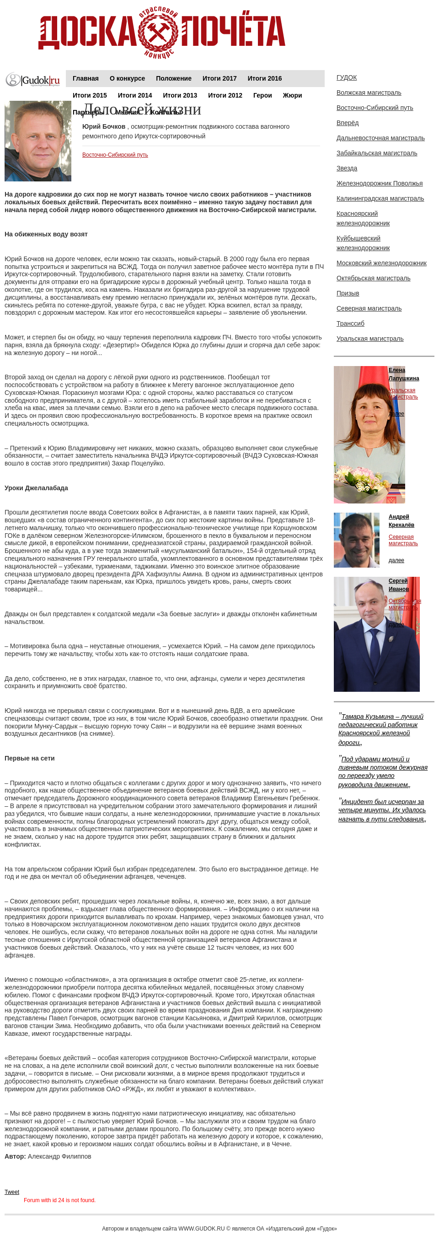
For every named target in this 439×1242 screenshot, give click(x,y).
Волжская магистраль (369, 92)
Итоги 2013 (180, 95)
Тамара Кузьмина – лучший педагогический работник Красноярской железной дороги (380, 729)
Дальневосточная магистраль (381, 138)
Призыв (348, 293)
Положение (174, 78)
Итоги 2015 (90, 95)
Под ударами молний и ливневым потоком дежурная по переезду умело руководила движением (383, 772)
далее (396, 413)
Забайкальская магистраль (377, 153)
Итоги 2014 (135, 95)
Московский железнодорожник (382, 263)
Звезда (347, 168)
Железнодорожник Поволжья (380, 183)
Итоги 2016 (265, 78)
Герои (262, 95)
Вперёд (348, 122)
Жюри (292, 95)
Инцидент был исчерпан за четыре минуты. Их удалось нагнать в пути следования (382, 810)
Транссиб (350, 323)
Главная (86, 78)
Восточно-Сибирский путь (115, 155)
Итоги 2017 (220, 78)
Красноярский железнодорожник (363, 218)
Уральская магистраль (370, 338)
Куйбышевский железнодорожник (363, 243)
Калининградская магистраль (380, 198)
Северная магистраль (369, 308)
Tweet (12, 1192)
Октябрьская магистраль (374, 278)
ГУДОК (347, 77)
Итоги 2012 (225, 95)
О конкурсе (127, 78)
